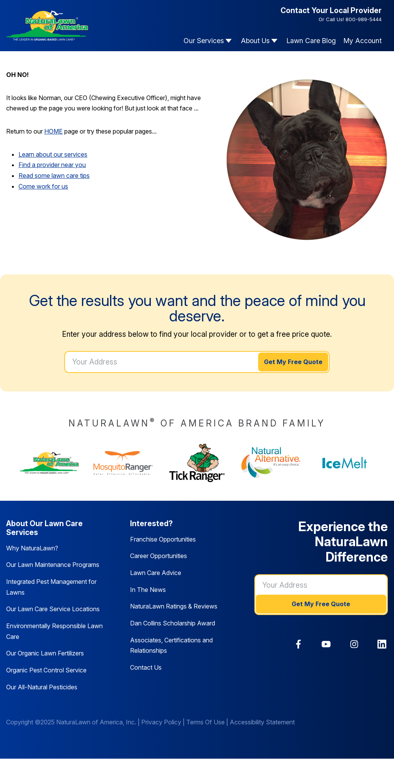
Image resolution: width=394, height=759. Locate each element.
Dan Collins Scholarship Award (172, 623)
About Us (255, 41)
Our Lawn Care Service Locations (53, 609)
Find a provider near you (52, 165)
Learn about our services (52, 154)
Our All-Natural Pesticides (41, 687)
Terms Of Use (205, 722)
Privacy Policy (161, 722)
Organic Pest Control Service (46, 670)
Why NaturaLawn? (32, 548)
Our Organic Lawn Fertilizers (45, 653)
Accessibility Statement (262, 722)
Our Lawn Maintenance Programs (52, 564)
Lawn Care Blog (311, 41)
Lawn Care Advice (155, 573)
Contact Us (146, 667)
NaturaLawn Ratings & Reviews (173, 606)
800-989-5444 (364, 19)
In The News (148, 589)
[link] (298, 644)
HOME (53, 131)
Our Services (204, 41)
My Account (363, 41)
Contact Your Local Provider (331, 10)
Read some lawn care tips (54, 175)
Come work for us (43, 186)
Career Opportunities (158, 556)
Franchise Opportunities (163, 539)
